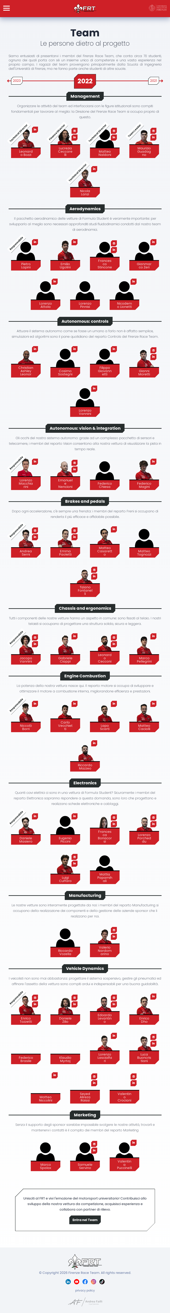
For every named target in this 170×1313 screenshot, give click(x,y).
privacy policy (85, 1290)
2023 (17, 80)
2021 (153, 80)
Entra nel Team (85, 1220)
